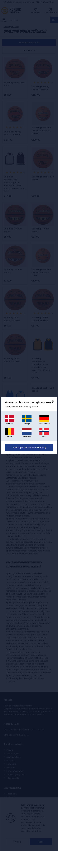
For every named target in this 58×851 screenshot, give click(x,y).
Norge (44, 436)
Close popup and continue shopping (29, 447)
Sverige (27, 424)
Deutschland (44, 424)
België (9, 436)
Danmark (9, 424)
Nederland (27, 436)
